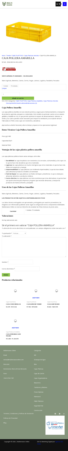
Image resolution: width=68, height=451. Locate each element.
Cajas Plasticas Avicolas (31, 55)
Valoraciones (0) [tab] (32, 103)
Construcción (38, 410)
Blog (4, 423)
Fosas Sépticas (38, 392)
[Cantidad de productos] (11, 94)
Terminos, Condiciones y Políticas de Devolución (18, 413)
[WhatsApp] (64, 413)
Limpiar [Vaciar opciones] (4, 88)
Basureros (37, 383)
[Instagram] (59, 413)
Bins (35, 364)
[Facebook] (55, 413)
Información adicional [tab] (20, 103)
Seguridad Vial (38, 406)
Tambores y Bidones (40, 387)
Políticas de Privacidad (10, 418)
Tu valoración (7, 236)
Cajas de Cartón (39, 373)
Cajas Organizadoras (40, 378)
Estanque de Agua (39, 360)
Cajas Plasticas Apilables (35, 101)
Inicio (3, 55)
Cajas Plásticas (38, 369)
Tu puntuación (7, 233)
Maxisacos (37, 396)
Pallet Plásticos (38, 401)
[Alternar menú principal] (65, 4)
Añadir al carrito (18, 98)
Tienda (8, 55)
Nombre (5, 262)
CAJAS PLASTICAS (17, 55)
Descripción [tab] (9, 103)
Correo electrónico (8, 269)
